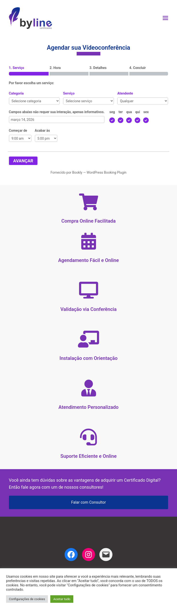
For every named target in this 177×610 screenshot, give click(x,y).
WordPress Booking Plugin (106, 172)
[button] (165, 18)
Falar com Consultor (88, 502)
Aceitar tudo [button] (61, 599)
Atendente (125, 93)
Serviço (68, 93)
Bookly (77, 172)
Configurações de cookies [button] (27, 599)
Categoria (16, 93)
